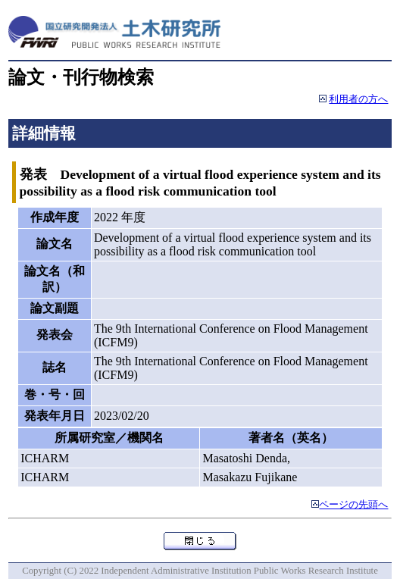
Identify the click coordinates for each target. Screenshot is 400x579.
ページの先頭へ (353, 504)
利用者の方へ (358, 99)
